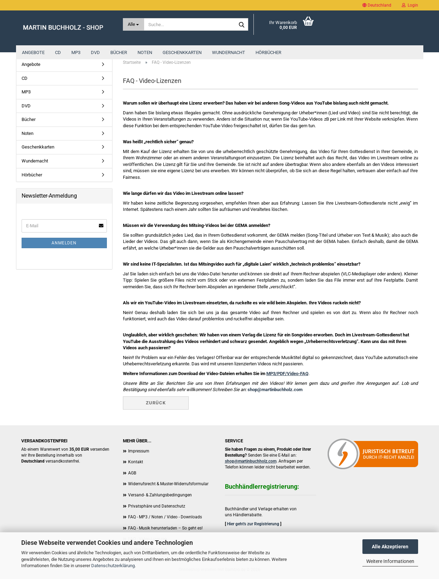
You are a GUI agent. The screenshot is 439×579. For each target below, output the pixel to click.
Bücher (118, 52)
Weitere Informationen (390, 561)
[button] (377, 5)
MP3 (75, 52)
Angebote (33, 52)
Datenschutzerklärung (113, 565)
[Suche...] (133, 24)
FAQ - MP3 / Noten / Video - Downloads (165, 517)
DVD (95, 52)
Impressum (138, 451)
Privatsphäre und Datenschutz (156, 506)
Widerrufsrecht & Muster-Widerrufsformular (168, 483)
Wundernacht (228, 52)
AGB (132, 473)
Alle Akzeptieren (390, 546)
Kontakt (135, 461)
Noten (145, 52)
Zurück (156, 402)
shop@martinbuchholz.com (275, 389)
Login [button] (410, 5)
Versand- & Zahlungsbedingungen (160, 495)
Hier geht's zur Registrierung (253, 523)
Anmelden (64, 243)
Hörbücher (268, 52)
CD (58, 52)
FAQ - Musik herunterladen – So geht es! (165, 528)
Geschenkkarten (182, 52)
